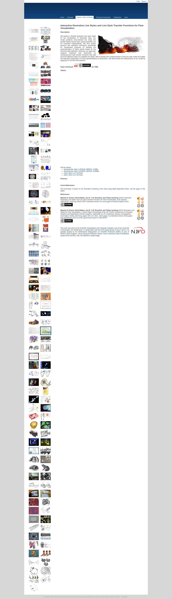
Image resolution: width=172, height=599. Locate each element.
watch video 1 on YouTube (73, 173)
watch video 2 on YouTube (73, 175)
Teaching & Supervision (103, 17)
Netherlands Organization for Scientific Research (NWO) (99, 232)
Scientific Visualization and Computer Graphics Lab (98, 228)
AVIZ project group (107, 230)
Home (62, 17)
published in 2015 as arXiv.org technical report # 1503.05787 (85, 218)
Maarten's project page (91, 236)
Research (70, 17)
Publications (117, 17)
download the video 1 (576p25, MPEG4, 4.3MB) (81, 169)
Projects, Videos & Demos (84, 17)
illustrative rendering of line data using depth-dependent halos (106, 189)
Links (126, 17)
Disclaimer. (124, 597)
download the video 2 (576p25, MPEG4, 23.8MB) (81, 171)
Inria (118, 230)
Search (144, 1)
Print (138, 1)
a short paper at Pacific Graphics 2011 (115, 202)
